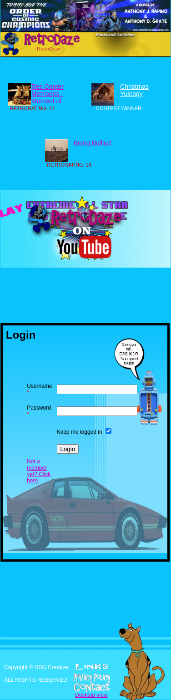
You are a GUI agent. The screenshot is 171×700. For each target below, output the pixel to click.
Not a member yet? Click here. (38, 471)
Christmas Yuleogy (134, 90)
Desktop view (91, 695)
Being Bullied (92, 143)
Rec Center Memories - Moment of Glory (47, 97)
